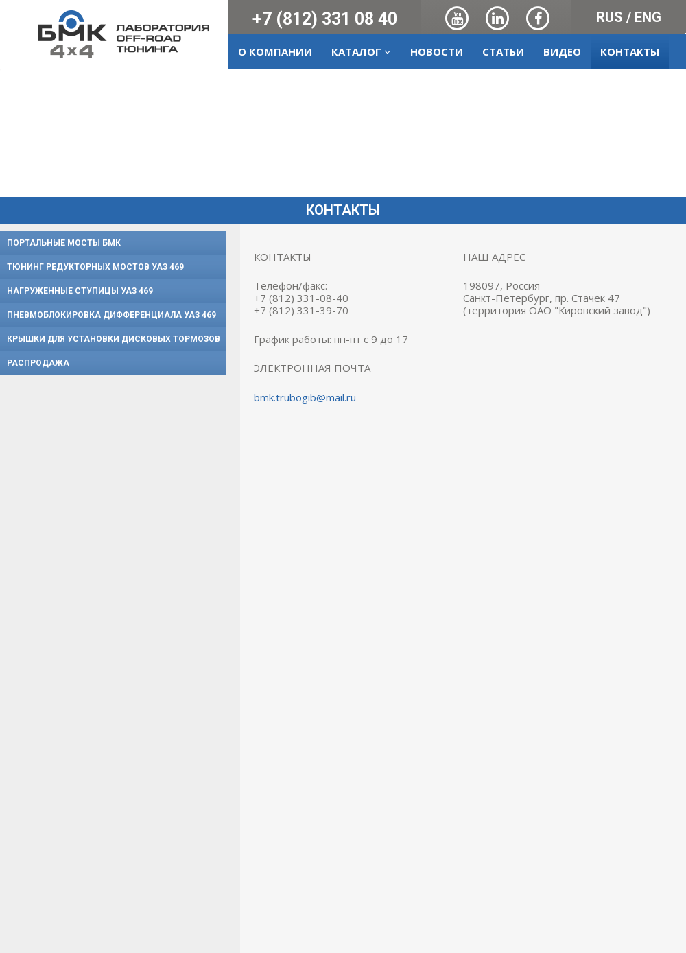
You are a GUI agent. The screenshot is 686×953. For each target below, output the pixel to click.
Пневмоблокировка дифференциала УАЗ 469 (111, 315)
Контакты (629, 51)
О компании (275, 51)
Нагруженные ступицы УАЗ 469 (80, 291)
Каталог (361, 51)
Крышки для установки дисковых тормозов (113, 339)
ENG (648, 17)
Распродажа (38, 363)
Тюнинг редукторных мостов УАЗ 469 (95, 267)
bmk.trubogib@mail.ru (305, 397)
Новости (436, 51)
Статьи (503, 51)
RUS (609, 17)
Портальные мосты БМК (64, 243)
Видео (562, 51)
